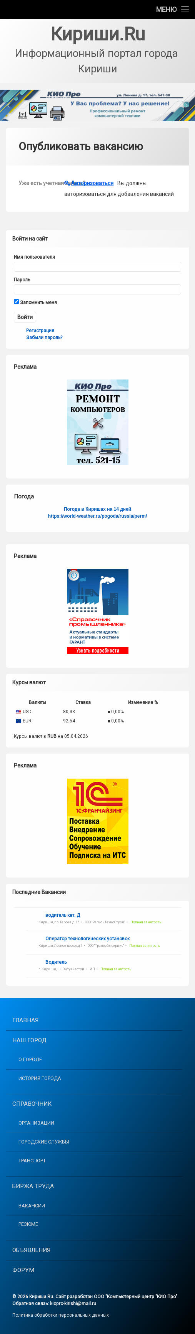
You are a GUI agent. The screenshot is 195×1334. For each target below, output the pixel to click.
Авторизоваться (92, 183)
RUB (52, 736)
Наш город (29, 1040)
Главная (25, 1020)
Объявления (31, 1250)
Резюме (28, 1224)
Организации (36, 1123)
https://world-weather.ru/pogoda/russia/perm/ (97, 516)
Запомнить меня (35, 302)
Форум (23, 1270)
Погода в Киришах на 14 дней (97, 509)
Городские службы (43, 1142)
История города (39, 1078)
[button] (97, 105)
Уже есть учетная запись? (41, 183)
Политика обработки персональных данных (60, 1315)
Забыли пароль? (44, 337)
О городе (30, 1059)
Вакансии (31, 1206)
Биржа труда (33, 1186)
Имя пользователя (34, 257)
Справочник (32, 1103)
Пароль (22, 280)
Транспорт (32, 1160)
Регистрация (40, 330)
